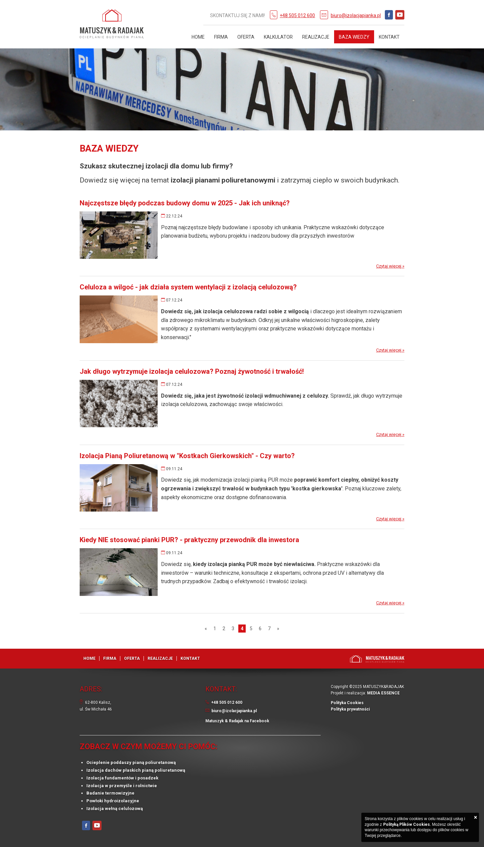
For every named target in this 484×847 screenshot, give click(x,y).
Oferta (245, 37)
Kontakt (389, 37)
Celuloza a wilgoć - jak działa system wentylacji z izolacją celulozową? (188, 287)
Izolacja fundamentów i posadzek (122, 777)
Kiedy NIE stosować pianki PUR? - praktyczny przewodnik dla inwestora (189, 540)
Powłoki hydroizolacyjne (112, 800)
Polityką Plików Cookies (406, 824)
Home (198, 37)
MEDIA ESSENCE (383, 693)
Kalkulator (278, 37)
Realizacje (315, 37)
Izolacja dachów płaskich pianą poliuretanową (135, 770)
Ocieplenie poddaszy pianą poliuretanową (131, 762)
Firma (221, 37)
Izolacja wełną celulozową (114, 808)
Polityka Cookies (347, 702)
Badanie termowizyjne (110, 793)
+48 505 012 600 (297, 15)
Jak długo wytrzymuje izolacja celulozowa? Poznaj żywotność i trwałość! (192, 371)
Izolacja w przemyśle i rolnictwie (121, 785)
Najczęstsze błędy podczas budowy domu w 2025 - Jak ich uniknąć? (185, 203)
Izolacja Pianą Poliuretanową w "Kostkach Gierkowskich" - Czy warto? (187, 456)
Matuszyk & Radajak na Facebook (237, 721)
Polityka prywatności (350, 709)
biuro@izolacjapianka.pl (356, 15)
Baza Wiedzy (354, 37)
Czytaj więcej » (390, 266)
